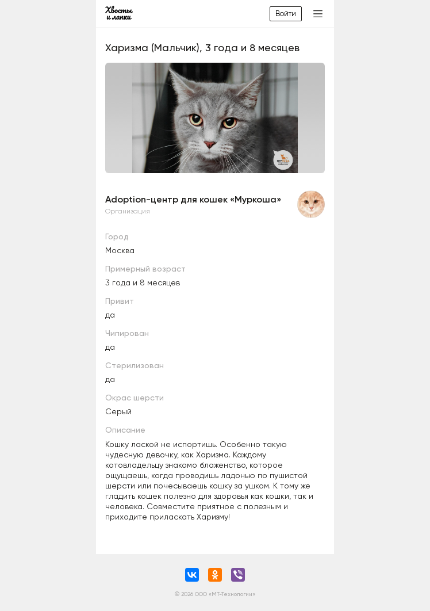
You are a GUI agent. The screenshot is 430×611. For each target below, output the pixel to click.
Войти (285, 13)
